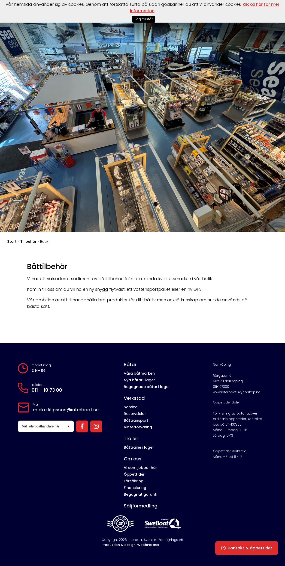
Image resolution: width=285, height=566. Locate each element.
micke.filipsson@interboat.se (66, 409)
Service (130, 407)
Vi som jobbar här (140, 467)
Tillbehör (28, 241)
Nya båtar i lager (139, 380)
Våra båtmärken (139, 373)
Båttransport (136, 420)
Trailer (131, 438)
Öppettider (134, 474)
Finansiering (135, 487)
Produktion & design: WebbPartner (131, 544)
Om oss (132, 459)
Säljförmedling (141, 506)
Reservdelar (135, 413)
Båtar (130, 364)
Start (12, 241)
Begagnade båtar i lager (147, 386)
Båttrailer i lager (139, 447)
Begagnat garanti (140, 494)
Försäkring (133, 481)
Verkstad (134, 398)
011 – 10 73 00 (47, 390)
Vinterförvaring (138, 427)
